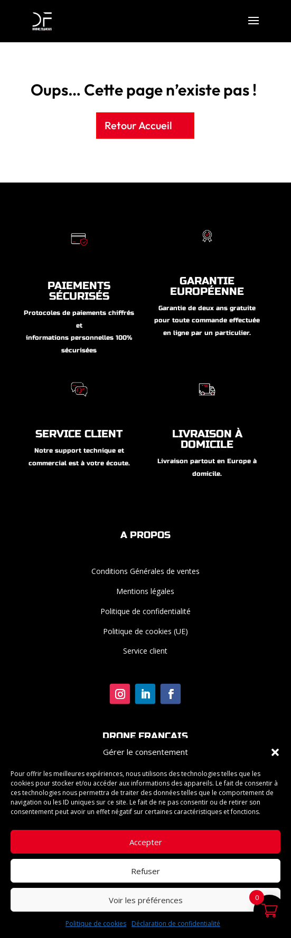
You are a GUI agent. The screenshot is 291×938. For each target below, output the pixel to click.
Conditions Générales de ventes (145, 571)
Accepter (145, 842)
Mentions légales (145, 591)
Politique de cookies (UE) (145, 631)
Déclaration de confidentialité (176, 923)
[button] (275, 752)
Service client (145, 651)
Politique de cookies (95, 923)
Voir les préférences (146, 900)
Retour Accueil (138, 125)
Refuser (145, 871)
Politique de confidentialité (145, 611)
